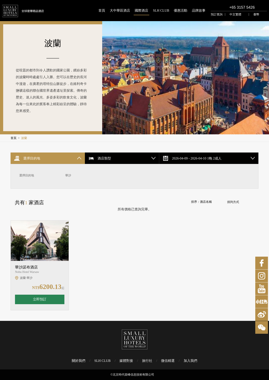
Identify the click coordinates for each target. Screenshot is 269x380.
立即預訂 (39, 299)
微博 (261, 314)
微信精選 (168, 360)
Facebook (261, 263)
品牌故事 (198, 10)
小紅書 (261, 301)
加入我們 (190, 360)
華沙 (68, 175)
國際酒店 (141, 10)
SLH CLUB (161, 10)
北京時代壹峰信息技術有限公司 (133, 374)
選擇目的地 (26, 175)
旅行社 (147, 360)
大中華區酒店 (120, 10)
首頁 (101, 10)
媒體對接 (126, 360)
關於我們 (78, 360)
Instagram (261, 276)
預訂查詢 (217, 14)
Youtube (261, 288)
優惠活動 (180, 10)
